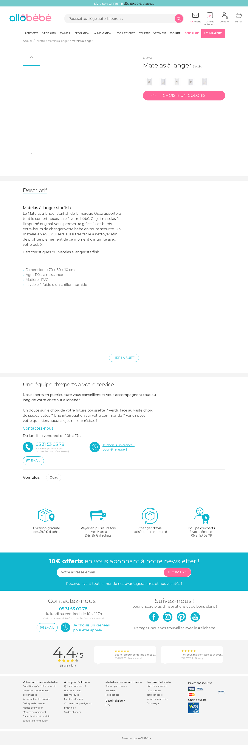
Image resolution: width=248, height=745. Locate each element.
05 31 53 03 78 (201, 535)
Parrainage (153, 703)
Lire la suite (124, 358)
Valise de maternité (157, 699)
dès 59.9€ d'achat (46, 522)
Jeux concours (155, 694)
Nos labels (111, 690)
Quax (53, 477)
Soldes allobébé (72, 712)
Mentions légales (73, 699)
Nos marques (71, 694)
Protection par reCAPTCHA (136, 738)
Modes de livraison (33, 707)
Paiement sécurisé (200, 683)
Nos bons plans (72, 690)
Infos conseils (154, 690)
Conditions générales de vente (39, 686)
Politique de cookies (34, 703)
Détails (197, 66)
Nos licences (112, 694)
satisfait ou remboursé (150, 520)
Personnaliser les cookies (36, 699)
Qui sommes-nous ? (75, 686)
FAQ (107, 704)
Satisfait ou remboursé (35, 720)
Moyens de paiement (34, 712)
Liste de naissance (157, 686)
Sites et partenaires (116, 686)
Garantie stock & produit (36, 716)
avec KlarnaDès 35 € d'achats (98, 522)
